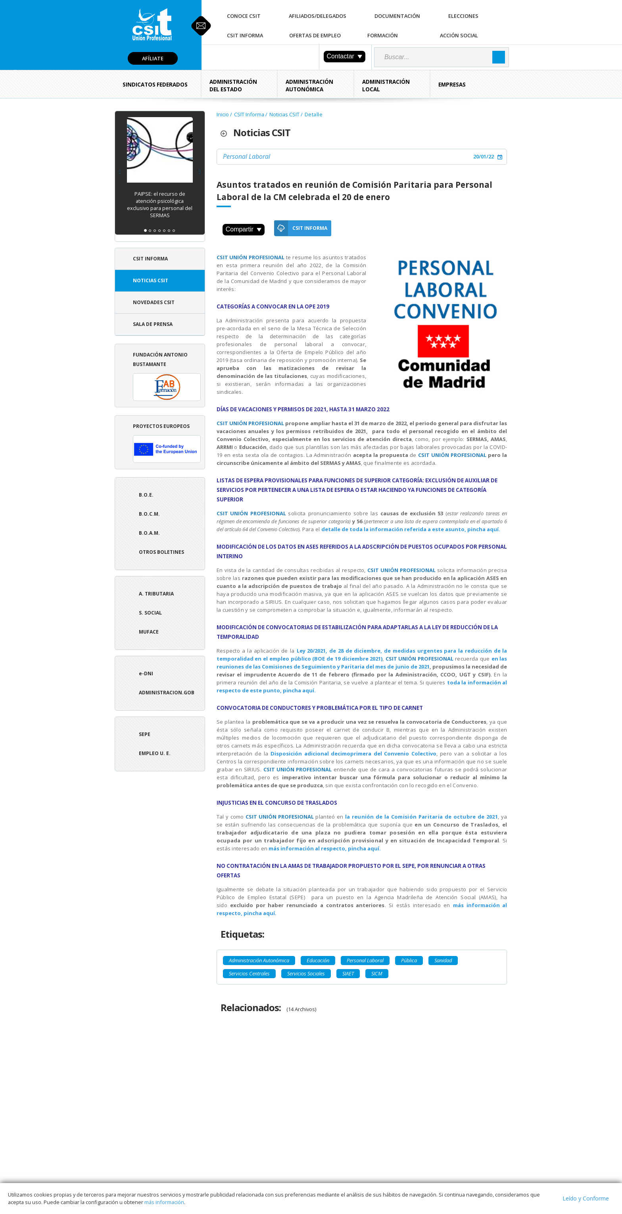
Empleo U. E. (155, 753)
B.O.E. (146, 494)
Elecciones (463, 15)
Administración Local (386, 85)
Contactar (344, 56)
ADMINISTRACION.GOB (166, 692)
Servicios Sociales (306, 973)
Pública (409, 960)
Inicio (223, 114)
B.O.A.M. (149, 533)
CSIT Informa (245, 35)
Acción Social (459, 35)
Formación (382, 35)
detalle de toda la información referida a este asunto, (394, 529)
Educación (318, 960)
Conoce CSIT (244, 15)
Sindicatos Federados (155, 84)
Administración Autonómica (309, 85)
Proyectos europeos (167, 443)
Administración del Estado (233, 85)
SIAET (348, 973)
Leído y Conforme (585, 1198)
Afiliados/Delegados (317, 15)
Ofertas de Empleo (315, 35)
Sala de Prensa (153, 324)
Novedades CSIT (154, 302)
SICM (376, 973)
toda (454, 682)
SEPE (144, 734)
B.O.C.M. (149, 514)
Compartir (243, 229)
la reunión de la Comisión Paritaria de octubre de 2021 (421, 816)
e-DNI (146, 673)
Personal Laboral (246, 156)
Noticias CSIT (150, 280)
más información (164, 1202)
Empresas (452, 84)
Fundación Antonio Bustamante (167, 376)
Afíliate (152, 58)
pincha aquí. (483, 529)
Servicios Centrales (249, 973)
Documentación (397, 15)
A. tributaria (156, 593)
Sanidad (443, 960)
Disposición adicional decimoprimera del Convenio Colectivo (353, 753)
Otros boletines (161, 552)
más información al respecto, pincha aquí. (325, 848)
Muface (149, 631)
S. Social (150, 612)
